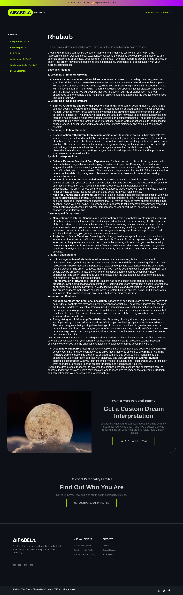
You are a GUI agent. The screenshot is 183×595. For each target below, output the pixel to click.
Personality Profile (18, 47)
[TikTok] (164, 590)
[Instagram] (159, 590)
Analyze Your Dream (19, 42)
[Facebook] (169, 590)
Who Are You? (41, 12)
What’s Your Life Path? (20, 59)
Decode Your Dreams (157, 13)
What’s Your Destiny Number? (23, 65)
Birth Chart (15, 53)
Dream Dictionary (18, 71)
